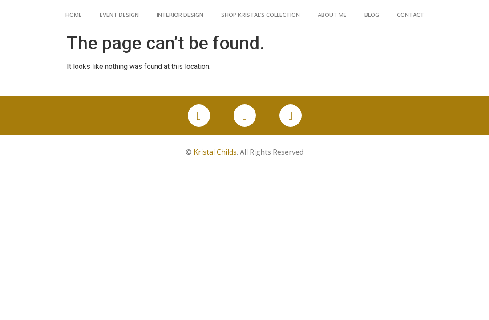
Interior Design (180, 15)
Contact (410, 15)
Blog (371, 15)
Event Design (119, 15)
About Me (332, 15)
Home (73, 15)
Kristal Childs (215, 152)
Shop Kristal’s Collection (260, 15)
